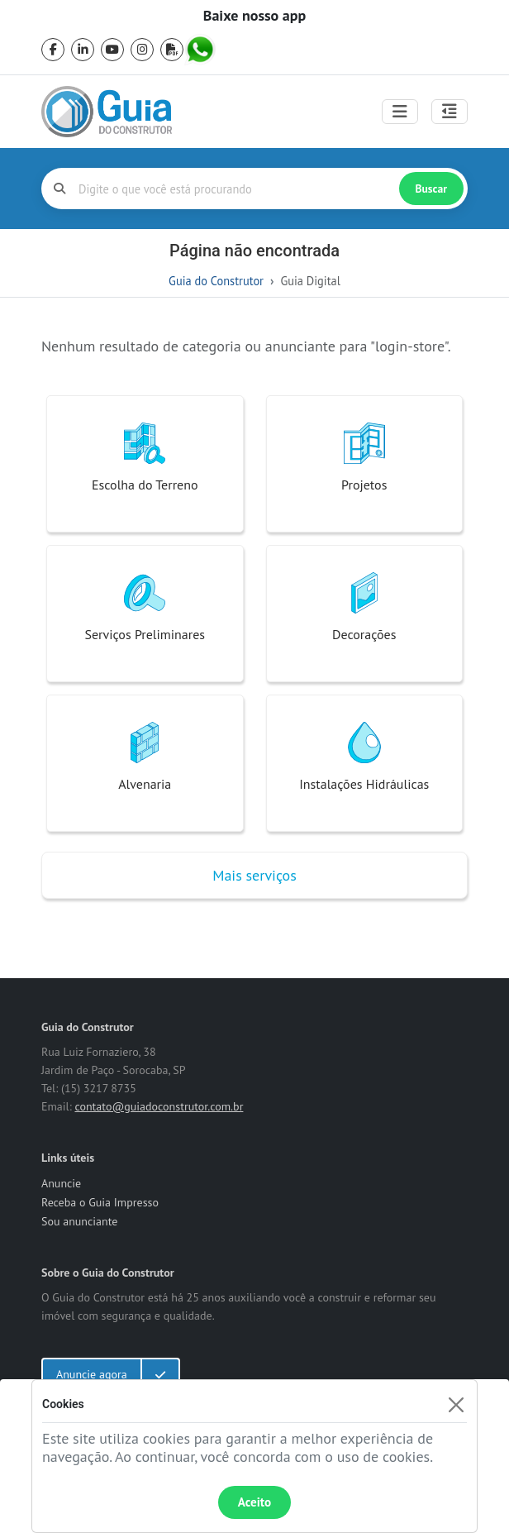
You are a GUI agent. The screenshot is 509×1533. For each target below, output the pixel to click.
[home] (106, 111)
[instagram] (142, 49)
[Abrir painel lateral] (449, 111)
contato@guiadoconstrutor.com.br (158, 1106)
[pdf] (171, 49)
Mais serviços (254, 875)
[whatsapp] (201, 49)
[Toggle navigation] (400, 111)
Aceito (254, 1502)
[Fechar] (456, 1404)
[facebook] (52, 49)
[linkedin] (82, 49)
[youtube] (112, 49)
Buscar (431, 188)
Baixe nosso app (254, 16)
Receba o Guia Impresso (100, 1202)
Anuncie (61, 1183)
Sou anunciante (79, 1221)
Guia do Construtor (216, 281)
